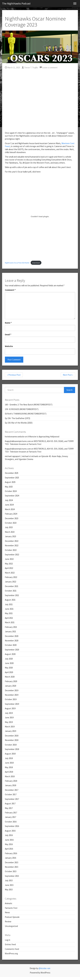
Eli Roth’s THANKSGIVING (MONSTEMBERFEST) (25, 413)
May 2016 (9, 844)
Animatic (8, 903)
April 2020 (9, 672)
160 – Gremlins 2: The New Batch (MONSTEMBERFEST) (28, 404)
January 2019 (10, 731)
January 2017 (10, 817)
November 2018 (11, 740)
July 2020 (9, 658)
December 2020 (11, 636)
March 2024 (9, 509)
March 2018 (9, 776)
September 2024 (12, 495)
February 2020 (11, 681)
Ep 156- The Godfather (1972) (17, 418)
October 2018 (10, 744)
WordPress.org (11, 953)
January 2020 (10, 685)
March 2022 (9, 572)
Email (8, 334)
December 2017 (11, 790)
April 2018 (9, 771)
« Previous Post (14, 375)
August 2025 (10, 482)
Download (36, 263)
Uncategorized (11, 926)
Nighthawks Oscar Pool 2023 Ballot (17, 263)
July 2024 (9, 500)
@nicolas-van (44, 968)
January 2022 (10, 581)
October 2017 (10, 794)
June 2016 (9, 839)
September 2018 (12, 749)
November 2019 (11, 695)
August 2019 (10, 708)
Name (8, 322)
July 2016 (9, 835)
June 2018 (9, 762)
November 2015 (11, 867)
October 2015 (10, 871)
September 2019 (12, 704)
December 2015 (11, 862)
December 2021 (11, 586)
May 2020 (9, 667)
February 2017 (11, 812)
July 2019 (9, 713)
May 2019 (9, 722)
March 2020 (9, 676)
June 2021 (9, 609)
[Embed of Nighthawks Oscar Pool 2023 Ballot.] (40, 216)
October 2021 (10, 590)
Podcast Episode (12, 917)
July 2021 (9, 604)
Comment (10, 290)
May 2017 (9, 808)
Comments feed (12, 949)
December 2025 (11, 473)
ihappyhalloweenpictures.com (18, 441)
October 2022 (10, 550)
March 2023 (9, 532)
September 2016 (12, 826)
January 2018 (10, 785)
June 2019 (9, 717)
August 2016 (10, 830)
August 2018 (10, 753)
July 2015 (9, 880)
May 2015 (9, 889)
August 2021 (10, 599)
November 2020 (11, 640)
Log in (7, 940)
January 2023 (10, 536)
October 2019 (10, 699)
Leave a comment (49, 67)
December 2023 (11, 518)
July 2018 (9, 758)
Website (9, 346)
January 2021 (10, 631)
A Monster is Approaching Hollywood (43, 436)
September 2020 (12, 649)
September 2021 (12, 595)
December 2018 (11, 735)
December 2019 (11, 690)
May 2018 (9, 767)
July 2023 (9, 527)
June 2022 (9, 559)
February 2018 (11, 781)
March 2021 (9, 622)
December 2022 (11, 541)
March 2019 (9, 726)
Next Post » (68, 375)
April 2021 (9, 618)
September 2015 (12, 876)
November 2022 (11, 545)
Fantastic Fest (11, 908)
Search (69, 390)
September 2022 (12, 554)
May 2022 (9, 563)
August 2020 (10, 654)
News (7, 912)
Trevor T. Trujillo (30, 67)
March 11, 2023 (12, 67)
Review (8, 921)
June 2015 (9, 885)
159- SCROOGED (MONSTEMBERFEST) (21, 409)
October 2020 (10, 645)
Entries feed (10, 944)
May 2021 (9, 613)
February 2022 (11, 577)
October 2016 (10, 821)
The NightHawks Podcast (16, 3)
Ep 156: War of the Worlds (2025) (18, 422)
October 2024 (10, 491)
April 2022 (9, 568)
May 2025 (9, 486)
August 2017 (10, 803)
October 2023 (10, 523)
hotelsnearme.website (15, 436)
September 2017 (12, 799)
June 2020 (9, 663)
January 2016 (10, 857)
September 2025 (12, 477)
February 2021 (11, 627)
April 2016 (9, 848)
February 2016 (11, 853)
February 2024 (11, 513)
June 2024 (9, 504)
